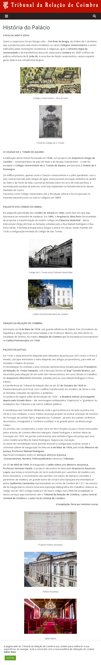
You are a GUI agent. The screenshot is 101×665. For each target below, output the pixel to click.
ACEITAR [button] (10, 657)
